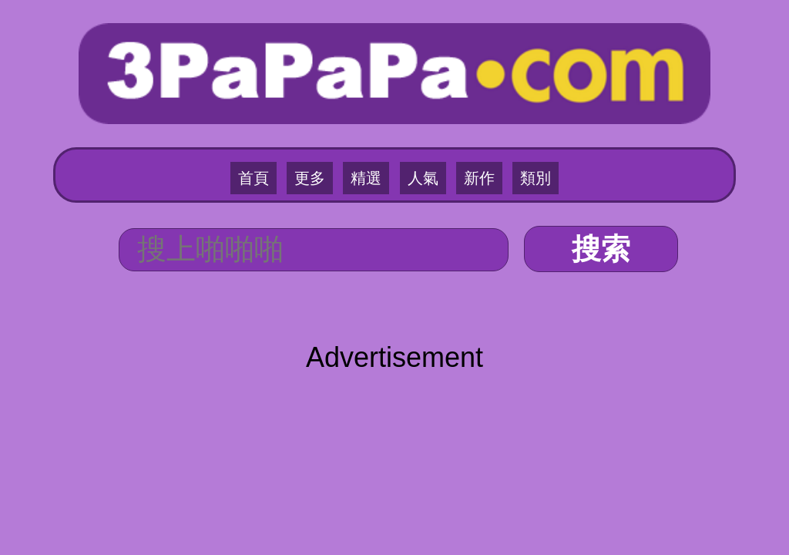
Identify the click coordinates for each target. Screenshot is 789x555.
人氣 (423, 178)
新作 (479, 178)
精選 (366, 178)
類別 (535, 178)
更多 (309, 178)
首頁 (253, 178)
